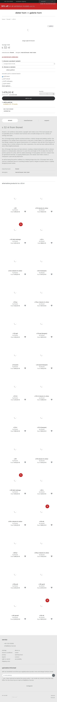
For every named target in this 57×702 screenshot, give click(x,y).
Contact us (6, 111)
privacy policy (26, 678)
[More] (53, 94)
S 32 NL (13, 19)
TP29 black (6, 76)
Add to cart (28, 98)
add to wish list (7, 102)
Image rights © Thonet (28, 40)
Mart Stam (33, 52)
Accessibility (18, 659)
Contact (17, 657)
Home (3, 19)
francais (52, 697)
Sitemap (4, 650)
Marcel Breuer (25, 52)
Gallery (50, 26)
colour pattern (10, 70)
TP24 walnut (6, 83)
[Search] (54, 13)
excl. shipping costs (13, 94)
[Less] (40, 94)
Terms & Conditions (7, 652)
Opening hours (19, 654)
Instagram (28, 686)
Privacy (4, 654)
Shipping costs (6, 661)
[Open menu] (3, 13)
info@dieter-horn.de (9, 646)
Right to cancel (6, 659)
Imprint (4, 657)
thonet (8, 19)
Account (42, 1)
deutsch (52, 695)
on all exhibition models (18, 6)
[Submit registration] (53, 675)
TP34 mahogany (7, 81)
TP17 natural (6, 79)
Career (17, 652)
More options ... (7, 86)
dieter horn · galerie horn (28, 13)
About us (17, 650)
